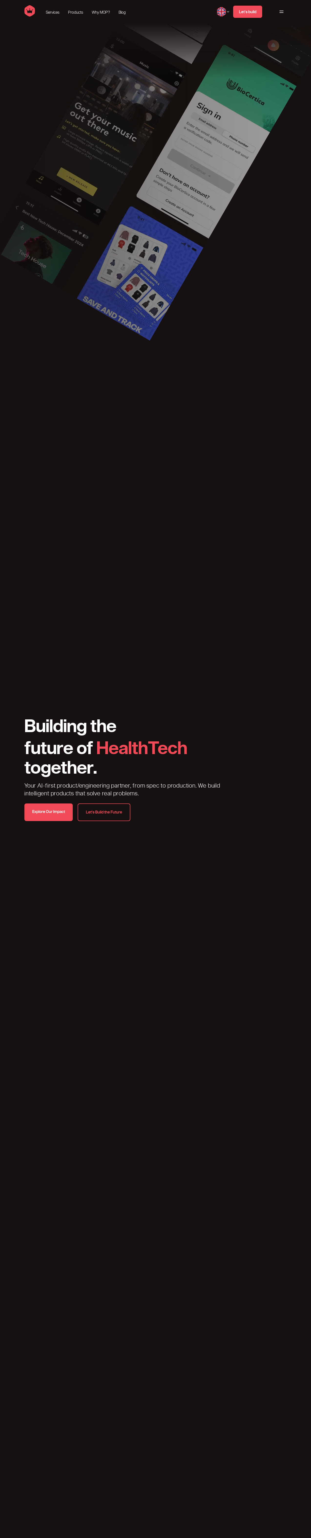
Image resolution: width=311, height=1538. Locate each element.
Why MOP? (101, 12)
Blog (122, 12)
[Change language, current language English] (223, 11)
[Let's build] (247, 12)
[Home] (29, 16)
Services (52, 12)
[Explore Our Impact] (48, 812)
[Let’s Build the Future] (104, 812)
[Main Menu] (281, 11)
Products (75, 12)
